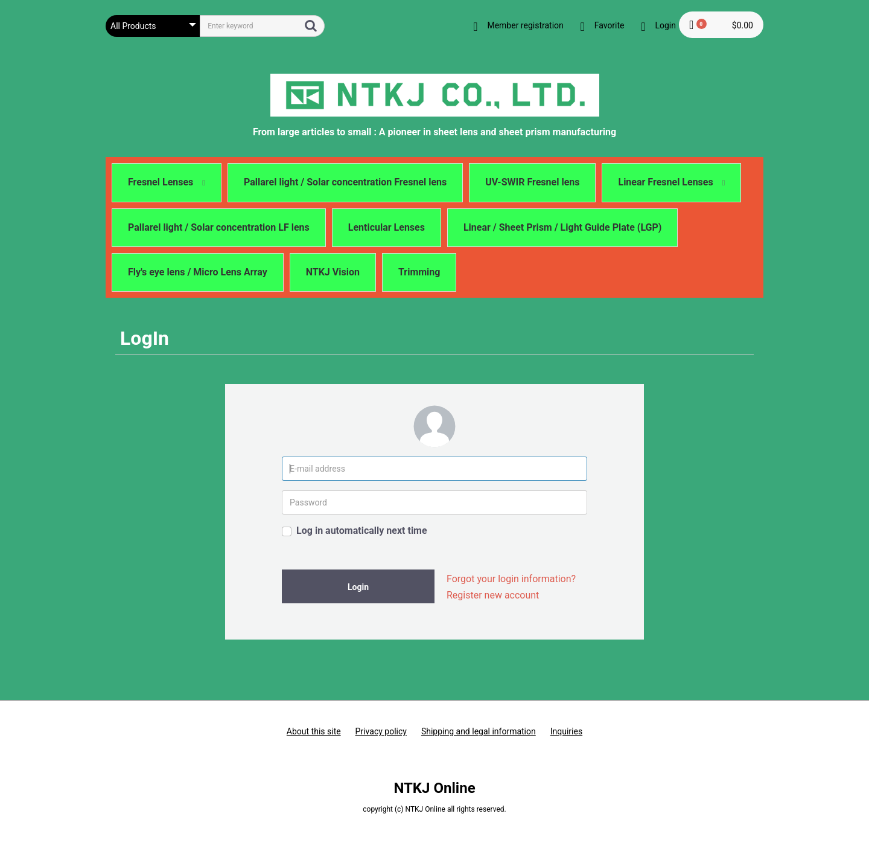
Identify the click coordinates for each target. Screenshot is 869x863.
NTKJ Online (434, 788)
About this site (314, 731)
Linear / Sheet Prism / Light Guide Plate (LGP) (562, 227)
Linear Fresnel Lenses (671, 182)
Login (358, 587)
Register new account (493, 595)
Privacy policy (381, 731)
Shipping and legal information (478, 731)
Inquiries (566, 731)
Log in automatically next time (361, 530)
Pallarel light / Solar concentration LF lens (219, 227)
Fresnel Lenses (166, 182)
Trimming (419, 272)
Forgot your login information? (511, 579)
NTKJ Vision (333, 272)
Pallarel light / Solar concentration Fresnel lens (345, 182)
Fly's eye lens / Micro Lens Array (197, 272)
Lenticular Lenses (386, 227)
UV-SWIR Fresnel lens (532, 182)
